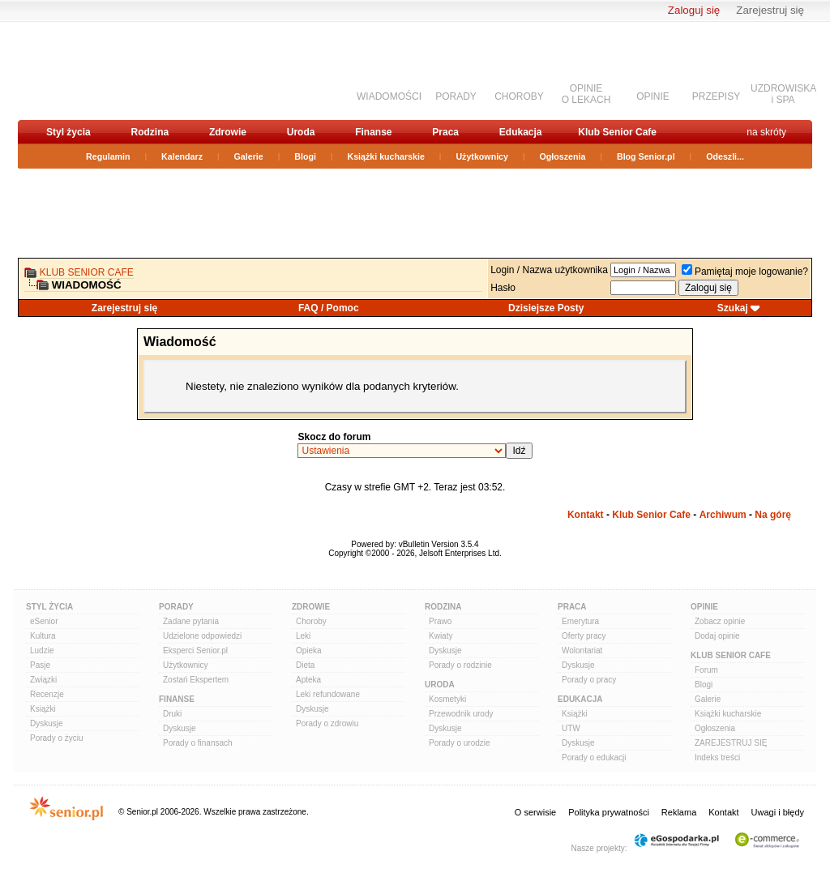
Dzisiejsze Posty (546, 308)
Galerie (248, 156)
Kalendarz (182, 156)
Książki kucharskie (385, 156)
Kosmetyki (447, 699)
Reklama (678, 812)
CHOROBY (519, 96)
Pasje (40, 665)
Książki (43, 708)
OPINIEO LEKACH (586, 94)
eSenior (44, 621)
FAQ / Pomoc (328, 308)
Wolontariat (582, 650)
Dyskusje (46, 723)
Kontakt (585, 514)
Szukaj (732, 308)
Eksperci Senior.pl (195, 650)
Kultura (43, 635)
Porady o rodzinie (460, 665)
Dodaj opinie (717, 635)
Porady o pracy (589, 679)
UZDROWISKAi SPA (783, 94)
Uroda (301, 132)
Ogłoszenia (563, 156)
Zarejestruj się (770, 10)
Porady (176, 606)
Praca (445, 132)
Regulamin (108, 156)
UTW (571, 728)
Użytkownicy (482, 156)
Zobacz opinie (720, 621)
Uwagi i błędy (777, 812)
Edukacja (520, 132)
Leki (303, 635)
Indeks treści (717, 757)
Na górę (773, 514)
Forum (706, 669)
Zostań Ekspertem (196, 679)
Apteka (308, 679)
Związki (43, 679)
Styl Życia (49, 606)
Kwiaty (440, 635)
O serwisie (535, 812)
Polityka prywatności (608, 812)
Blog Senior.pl (646, 156)
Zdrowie (227, 132)
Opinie (704, 606)
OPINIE (653, 96)
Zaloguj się (694, 10)
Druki (172, 713)
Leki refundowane (328, 694)
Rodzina (149, 132)
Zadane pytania (191, 621)
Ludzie (41, 650)
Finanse (373, 132)
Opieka (309, 650)
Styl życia (68, 132)
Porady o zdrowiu (327, 723)
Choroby (311, 621)
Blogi (305, 156)
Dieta (305, 665)
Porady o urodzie (459, 742)
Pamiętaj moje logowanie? (745, 271)
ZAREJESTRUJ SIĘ (731, 742)
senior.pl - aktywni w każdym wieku (103, 70)
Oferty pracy (583, 635)
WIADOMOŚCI (389, 96)
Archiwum (723, 514)
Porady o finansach (198, 742)
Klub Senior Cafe (617, 132)
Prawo (440, 621)
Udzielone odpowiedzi (202, 635)
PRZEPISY (716, 96)
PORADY (456, 96)
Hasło (503, 287)
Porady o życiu (56, 738)
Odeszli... (725, 156)
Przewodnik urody (461, 713)
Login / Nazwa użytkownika (549, 270)
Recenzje (47, 694)
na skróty (766, 132)
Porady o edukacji (594, 757)
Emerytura (580, 621)
